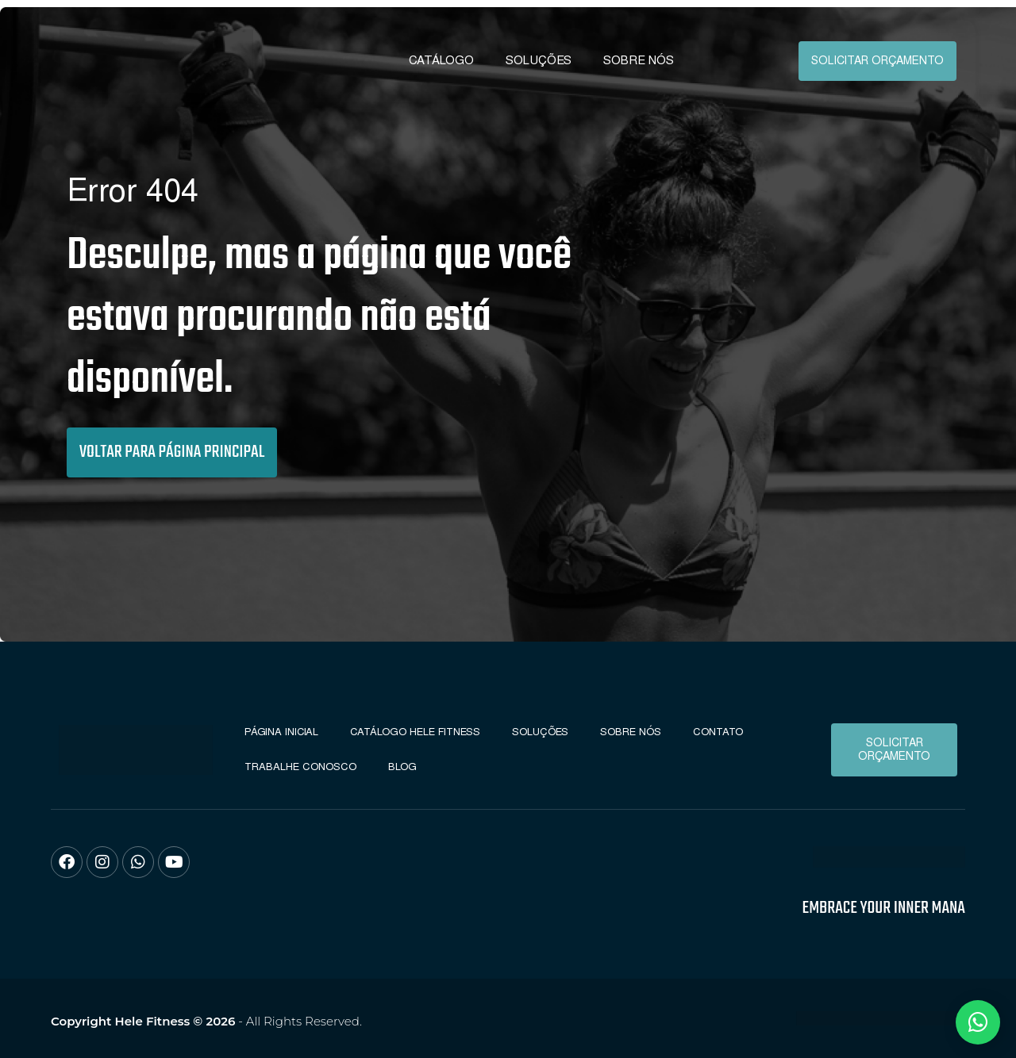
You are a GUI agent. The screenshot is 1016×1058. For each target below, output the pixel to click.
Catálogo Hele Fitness (415, 731)
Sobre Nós (638, 60)
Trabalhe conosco (300, 766)
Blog (402, 766)
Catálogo (441, 60)
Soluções (539, 60)
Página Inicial (281, 731)
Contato (718, 731)
